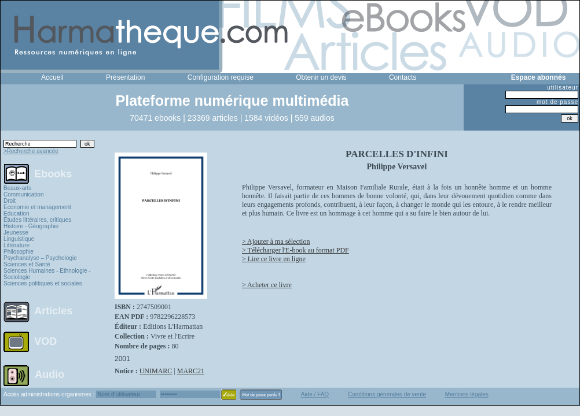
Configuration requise (221, 77)
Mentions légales (467, 394)
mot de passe (557, 102)
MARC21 (190, 371)
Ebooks (53, 173)
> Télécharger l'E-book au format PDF (295, 250)
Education (16, 213)
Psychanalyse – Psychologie (40, 258)
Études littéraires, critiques (37, 220)
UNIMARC (156, 371)
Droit (9, 201)
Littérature (16, 245)
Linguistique (18, 239)
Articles (53, 311)
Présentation (125, 77)
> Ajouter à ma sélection (276, 241)
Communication (23, 194)
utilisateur (562, 87)
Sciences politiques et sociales (42, 283)
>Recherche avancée (30, 151)
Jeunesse (15, 232)
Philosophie (18, 251)
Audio (49, 374)
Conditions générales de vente (387, 394)
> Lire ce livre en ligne (274, 259)
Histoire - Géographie (30, 226)
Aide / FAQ (315, 394)
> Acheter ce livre (267, 285)
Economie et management (37, 207)
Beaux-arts (17, 188)
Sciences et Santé (26, 264)
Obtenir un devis (321, 77)
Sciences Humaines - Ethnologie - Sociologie (47, 274)
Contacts (402, 77)
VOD (45, 341)
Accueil (52, 77)
